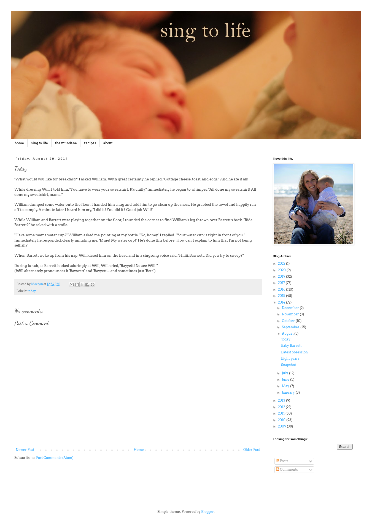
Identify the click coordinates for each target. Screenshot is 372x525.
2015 (282, 296)
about (107, 143)
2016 (282, 289)
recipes (90, 143)
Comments (287, 469)
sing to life (39, 143)
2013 (282, 400)
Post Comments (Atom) (54, 458)
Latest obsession (294, 352)
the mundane (66, 143)
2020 (282, 270)
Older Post (251, 450)
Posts (282, 461)
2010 (282, 420)
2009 (282, 426)
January (289, 392)
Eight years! (291, 358)
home (19, 143)
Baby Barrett (291, 345)
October (289, 321)
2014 (282, 302)
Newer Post (25, 450)
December (291, 308)
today (32, 291)
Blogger (207, 512)
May (286, 386)
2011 (281, 413)
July (285, 373)
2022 (282, 263)
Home (139, 450)
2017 (282, 283)
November (291, 314)
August (288, 333)
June (286, 379)
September (291, 327)
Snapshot (288, 365)
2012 (282, 407)
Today (285, 339)
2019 (282, 276)
